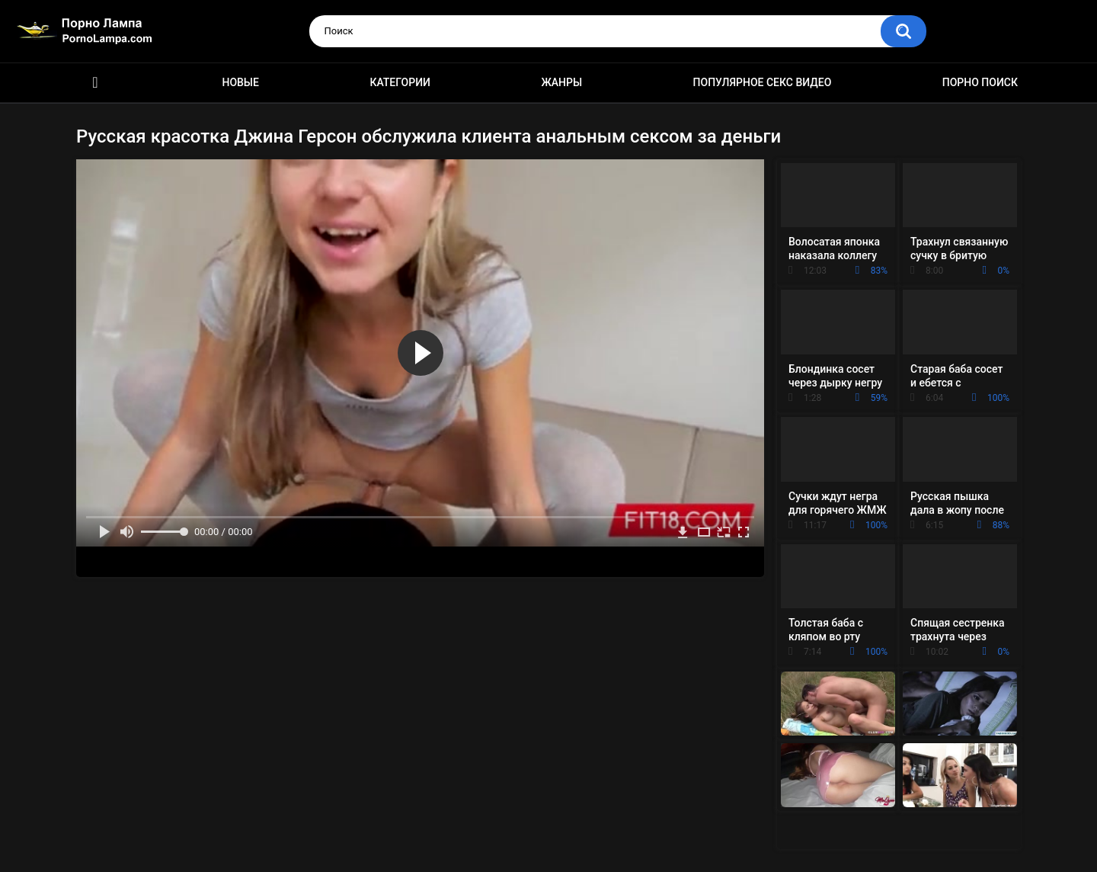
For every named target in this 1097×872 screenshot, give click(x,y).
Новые (240, 82)
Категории (399, 82)
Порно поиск (980, 82)
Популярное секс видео (762, 82)
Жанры (561, 82)
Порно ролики (95, 82)
